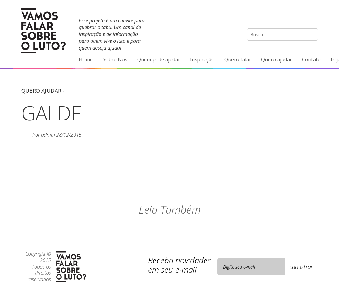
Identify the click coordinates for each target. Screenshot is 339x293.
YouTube (300, 17)
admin (48, 134)
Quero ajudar (276, 59)
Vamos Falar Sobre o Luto (43, 30)
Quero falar (237, 59)
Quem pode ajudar (158, 59)
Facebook (287, 17)
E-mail (313, 17)
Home (86, 59)
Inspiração (202, 59)
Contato (311, 59)
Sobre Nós (115, 59)
